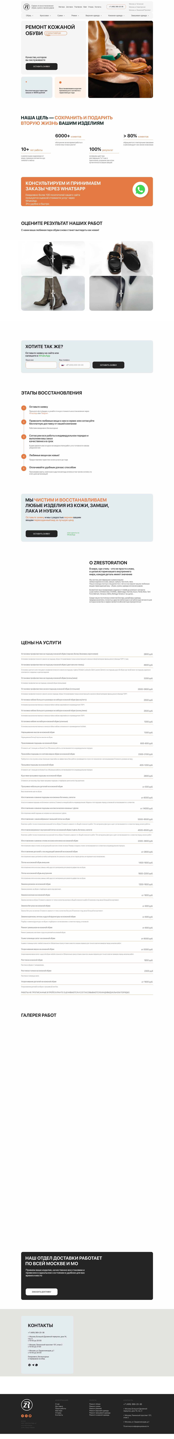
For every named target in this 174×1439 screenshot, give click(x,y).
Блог (85, 7)
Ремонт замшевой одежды (99, 1413)
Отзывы (58, 1413)
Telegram (44, 413)
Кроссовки (44, 16)
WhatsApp (44, 355)
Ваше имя (30, 360)
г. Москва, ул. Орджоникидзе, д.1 (136, 1422)
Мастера (58, 1411)
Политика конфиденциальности (136, 1426)
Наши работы (60, 1408)
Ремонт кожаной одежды (99, 1415)
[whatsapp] (36, 1365)
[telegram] (33, 1365)
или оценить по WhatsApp (73, 534)
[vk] (26, 1415)
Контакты (59, 1415)
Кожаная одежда (115, 16)
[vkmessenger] (29, 1365)
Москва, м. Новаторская (137, 7)
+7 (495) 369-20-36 (36, 1332)
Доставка (59, 1406)
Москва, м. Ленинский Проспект (140, 10)
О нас (57, 1404)
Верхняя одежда (93, 16)
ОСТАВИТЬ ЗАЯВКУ (108, 365)
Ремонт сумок (95, 1406)
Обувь (29, 16)
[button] (42, 66)
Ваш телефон (64, 360)
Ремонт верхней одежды (99, 1411)
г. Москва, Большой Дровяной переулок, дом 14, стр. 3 (135, 1410)
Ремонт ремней (95, 1408)
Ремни (74, 16)
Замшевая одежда (139, 16)
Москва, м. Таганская (136, 4)
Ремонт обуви (94, 1404)
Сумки (60, 16)
